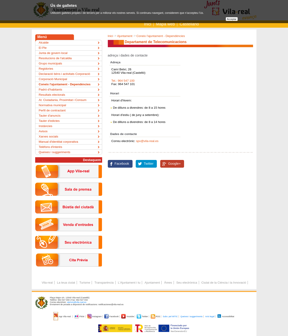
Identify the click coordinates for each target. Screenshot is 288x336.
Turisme (84, 282)
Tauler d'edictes (49, 121)
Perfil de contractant (52, 110)
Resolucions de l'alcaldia (55, 58)
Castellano (189, 24)
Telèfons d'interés (50, 147)
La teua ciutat (66, 282)
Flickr (79, 316)
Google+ (174, 163)
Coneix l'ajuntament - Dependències (160, 36)
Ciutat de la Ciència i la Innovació (223, 282)
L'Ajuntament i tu (129, 282)
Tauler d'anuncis (50, 115)
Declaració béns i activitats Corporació (64, 74)
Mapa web (165, 24)
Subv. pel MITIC (170, 316)
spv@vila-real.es (147, 141)
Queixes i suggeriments (54, 152)
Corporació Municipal (53, 79)
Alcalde (44, 42)
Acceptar (231, 19)
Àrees (168, 282)
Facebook (122, 163)
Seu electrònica (186, 282)
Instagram (94, 316)
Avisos (43, 131)
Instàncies (45, 126)
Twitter (148, 163)
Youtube (128, 316)
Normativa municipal (52, 105)
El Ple (43, 47)
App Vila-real (62, 316)
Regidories (46, 68)
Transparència (104, 282)
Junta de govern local (53, 53)
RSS (156, 316)
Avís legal (209, 316)
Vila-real (47, 282)
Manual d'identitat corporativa (58, 141)
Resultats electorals (52, 94)
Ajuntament (124, 36)
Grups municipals (50, 63)
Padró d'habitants (50, 89)
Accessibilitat (225, 316)
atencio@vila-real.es (76, 302)
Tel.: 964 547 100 (123, 80)
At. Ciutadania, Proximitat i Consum (62, 100)
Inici (147, 24)
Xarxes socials (48, 136)
